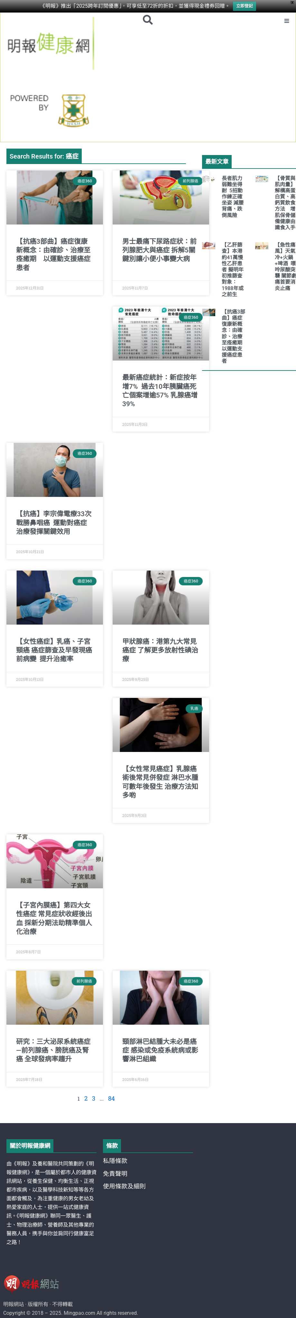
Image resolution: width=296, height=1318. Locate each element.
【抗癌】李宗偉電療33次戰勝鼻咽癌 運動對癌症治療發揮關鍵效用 (53, 523)
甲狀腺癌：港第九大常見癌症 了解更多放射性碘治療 (160, 651)
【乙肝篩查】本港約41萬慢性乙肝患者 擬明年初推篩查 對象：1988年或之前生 (233, 270)
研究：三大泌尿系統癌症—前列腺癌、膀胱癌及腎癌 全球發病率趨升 (53, 1051)
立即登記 (244, 5)
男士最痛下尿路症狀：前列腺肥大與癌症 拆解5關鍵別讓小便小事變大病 (159, 251)
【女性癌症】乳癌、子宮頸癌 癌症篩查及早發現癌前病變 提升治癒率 (54, 651)
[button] (286, 21)
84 (111, 1098)
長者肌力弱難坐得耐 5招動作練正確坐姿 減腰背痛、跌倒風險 (233, 197)
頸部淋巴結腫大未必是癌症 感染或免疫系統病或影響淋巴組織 (160, 1051)
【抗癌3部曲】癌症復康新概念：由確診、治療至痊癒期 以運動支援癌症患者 (234, 337)
